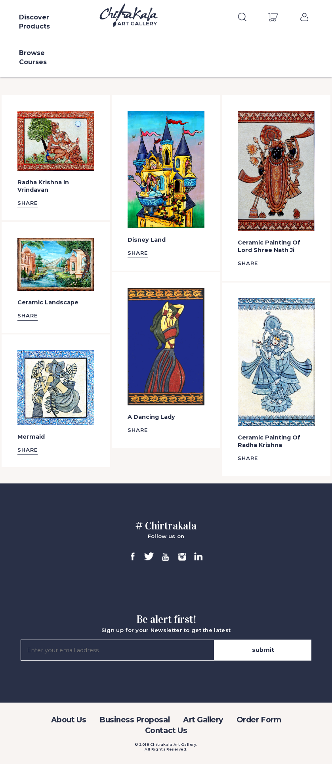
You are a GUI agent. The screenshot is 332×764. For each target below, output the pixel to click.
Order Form (259, 719)
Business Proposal (134, 719)
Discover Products (34, 21)
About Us (68, 719)
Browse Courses (33, 57)
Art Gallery (203, 719)
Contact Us (166, 730)
